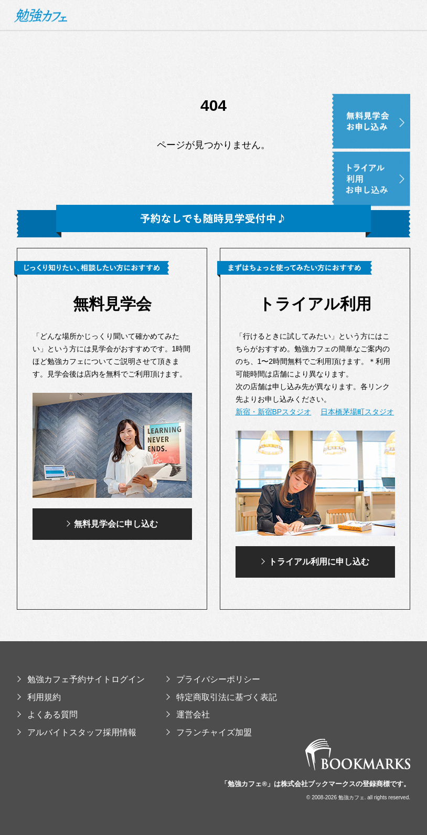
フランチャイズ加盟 (209, 732)
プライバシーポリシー (213, 679)
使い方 (286, 82)
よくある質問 (47, 714)
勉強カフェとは (167, 82)
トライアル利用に (315, 562)
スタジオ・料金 (234, 82)
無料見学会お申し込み (388, 100)
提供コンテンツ (338, 82)
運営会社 (188, 714)
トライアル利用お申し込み (388, 157)
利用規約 (39, 697)
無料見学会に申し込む (112, 523)
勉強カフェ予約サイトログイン (81, 679)
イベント (394, 82)
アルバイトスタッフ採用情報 (76, 732)
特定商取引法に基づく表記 (221, 697)
